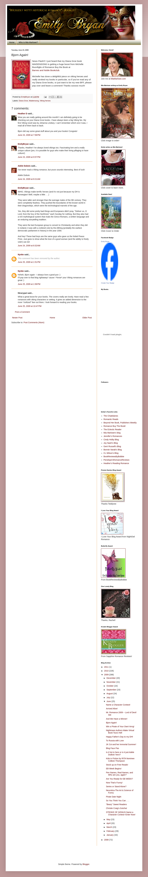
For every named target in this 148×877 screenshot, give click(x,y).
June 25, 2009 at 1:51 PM (29, 262)
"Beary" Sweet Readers (116, 804)
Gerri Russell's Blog (112, 446)
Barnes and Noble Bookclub (45, 70)
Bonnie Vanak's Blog (113, 450)
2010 (106, 671)
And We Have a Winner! (116, 719)
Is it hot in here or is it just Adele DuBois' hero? (120, 753)
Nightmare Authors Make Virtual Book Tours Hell (120, 731)
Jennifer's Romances (113, 436)
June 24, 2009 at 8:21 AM (29, 179)
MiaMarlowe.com (118, 79)
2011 (106, 667)
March (109, 827)
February (110, 831)
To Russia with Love (115, 740)
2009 (106, 674)
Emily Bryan (105, 241)
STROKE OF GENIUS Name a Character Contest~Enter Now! (120, 813)
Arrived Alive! (112, 708)
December (111, 678)
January (110, 835)
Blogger (86, 864)
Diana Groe (23, 101)
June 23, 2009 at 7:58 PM (29, 135)
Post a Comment (22, 312)
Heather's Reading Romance (116, 463)
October (110, 686)
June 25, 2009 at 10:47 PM (29, 306)
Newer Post (17, 317)
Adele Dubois (24, 166)
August (109, 693)
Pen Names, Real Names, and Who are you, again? (119, 773)
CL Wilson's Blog (111, 453)
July (108, 697)
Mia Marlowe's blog (112, 433)
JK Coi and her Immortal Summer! (121, 744)
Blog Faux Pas (112, 748)
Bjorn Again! (111, 723)
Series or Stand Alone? (116, 786)
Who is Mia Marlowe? (28, 42)
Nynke (21, 254)
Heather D (22, 113)
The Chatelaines (111, 416)
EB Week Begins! (114, 768)
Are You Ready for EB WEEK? (119, 779)
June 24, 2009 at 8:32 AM (29, 245)
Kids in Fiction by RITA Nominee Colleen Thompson (120, 759)
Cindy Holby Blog (111, 439)
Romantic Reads (111, 419)
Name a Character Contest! (118, 705)
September (111, 690)
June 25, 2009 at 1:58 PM (29, 284)
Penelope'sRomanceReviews (117, 460)
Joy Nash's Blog (111, 443)
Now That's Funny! (114, 782)
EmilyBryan (23, 144)
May (108, 819)
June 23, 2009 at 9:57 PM (29, 157)
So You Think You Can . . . (117, 800)
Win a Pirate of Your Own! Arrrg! (120, 726)
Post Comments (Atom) (34, 322)
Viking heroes (45, 101)
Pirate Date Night (113, 797)
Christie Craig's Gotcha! (116, 808)
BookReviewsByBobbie (114, 456)
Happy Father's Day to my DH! (119, 737)
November (111, 682)
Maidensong (34, 101)
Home (11, 42)
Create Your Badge (107, 283)
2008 (106, 840)
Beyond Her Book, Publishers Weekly (120, 423)
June (108, 701)
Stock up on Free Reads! (117, 765)
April (108, 823)
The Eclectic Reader (113, 429)
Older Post (87, 317)
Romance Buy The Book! (115, 426)
